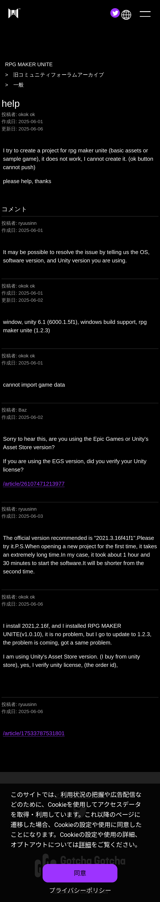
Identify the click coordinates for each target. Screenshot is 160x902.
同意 (80, 873)
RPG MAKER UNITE (29, 64)
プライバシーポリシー (80, 890)
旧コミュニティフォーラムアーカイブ (58, 75)
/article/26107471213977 (34, 484)
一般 (18, 85)
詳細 (85, 844)
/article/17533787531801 (34, 733)
